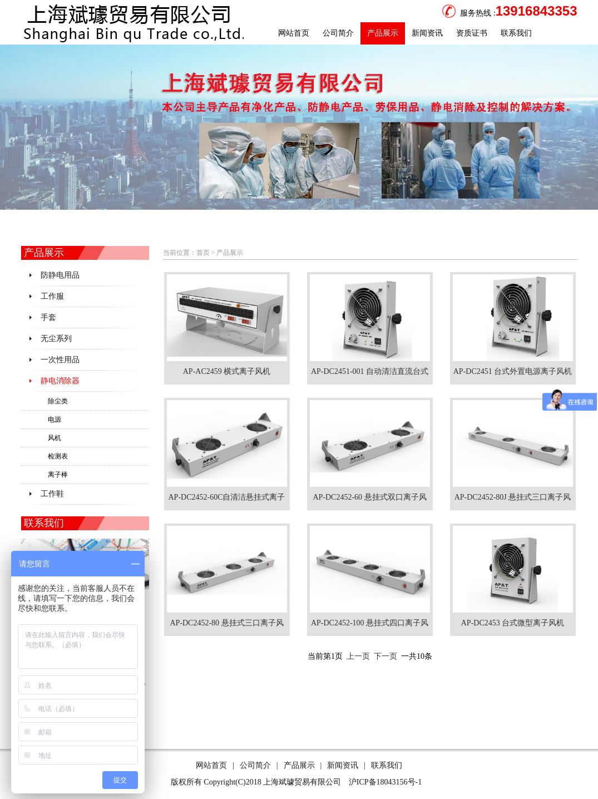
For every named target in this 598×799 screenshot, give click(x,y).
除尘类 (58, 401)
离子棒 (58, 475)
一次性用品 (60, 360)
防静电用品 (60, 275)
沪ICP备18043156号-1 (384, 782)
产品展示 (382, 33)
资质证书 (471, 33)
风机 (54, 438)
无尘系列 (56, 338)
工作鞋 (52, 494)
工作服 (52, 296)
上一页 (358, 656)
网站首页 (293, 33)
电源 (54, 419)
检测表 (58, 456)
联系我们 (516, 33)
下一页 (385, 656)
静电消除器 (60, 381)
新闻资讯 (427, 33)
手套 (48, 317)
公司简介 (338, 33)
